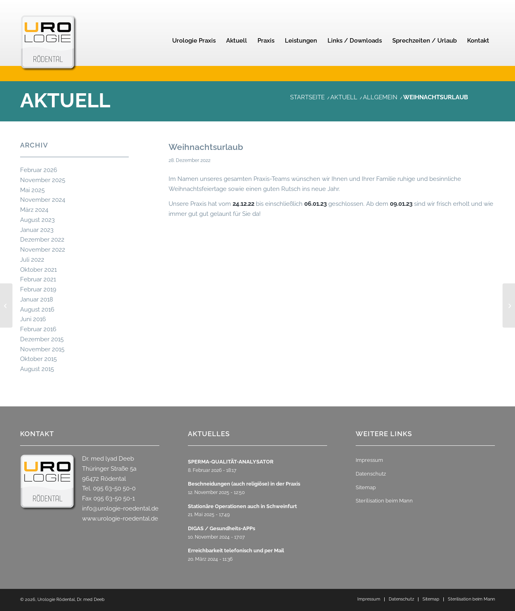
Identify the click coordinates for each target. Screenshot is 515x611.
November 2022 (42, 249)
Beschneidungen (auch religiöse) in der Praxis (244, 484)
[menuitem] (194, 40)
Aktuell (65, 100)
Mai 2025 (32, 190)
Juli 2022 (32, 259)
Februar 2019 (38, 289)
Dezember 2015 (42, 339)
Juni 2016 (33, 319)
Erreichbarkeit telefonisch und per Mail (236, 550)
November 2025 (42, 180)
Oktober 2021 (38, 269)
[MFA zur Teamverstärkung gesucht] (6, 305)
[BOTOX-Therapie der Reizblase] (509, 305)
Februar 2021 (38, 279)
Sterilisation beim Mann (384, 501)
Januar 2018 (36, 299)
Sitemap (366, 487)
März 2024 (34, 209)
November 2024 (42, 199)
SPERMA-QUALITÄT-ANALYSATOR (231, 462)
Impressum (369, 460)
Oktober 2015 (38, 359)
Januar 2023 (37, 230)
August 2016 (37, 309)
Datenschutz (371, 474)
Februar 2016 (38, 329)
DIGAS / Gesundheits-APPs (221, 528)
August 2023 (37, 219)
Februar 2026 (38, 170)
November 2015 (42, 349)
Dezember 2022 (42, 239)
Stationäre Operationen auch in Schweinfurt (242, 506)
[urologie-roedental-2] (49, 54)
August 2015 (37, 369)
